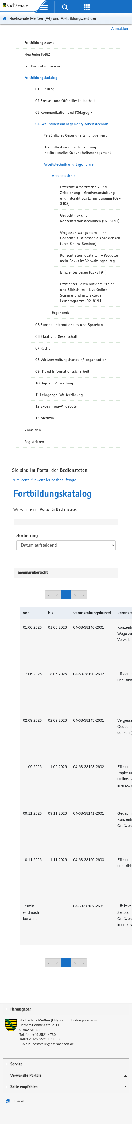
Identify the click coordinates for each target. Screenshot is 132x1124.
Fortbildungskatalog (40, 77)
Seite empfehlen (24, 1087)
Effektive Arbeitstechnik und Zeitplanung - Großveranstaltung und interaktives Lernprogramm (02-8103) (90, 195)
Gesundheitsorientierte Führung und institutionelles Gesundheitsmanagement (77, 150)
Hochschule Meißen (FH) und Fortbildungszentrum (52, 18)
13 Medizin (44, 418)
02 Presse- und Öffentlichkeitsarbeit (65, 100)
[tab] (66, 1009)
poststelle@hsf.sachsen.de (53, 1044)
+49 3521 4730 (44, 1035)
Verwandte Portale (25, 1076)
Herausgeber (20, 1009)
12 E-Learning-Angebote (56, 406)
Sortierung (27, 535)
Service (16, 1064)
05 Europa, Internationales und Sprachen (69, 324)
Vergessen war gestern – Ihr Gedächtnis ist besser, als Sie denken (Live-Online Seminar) (90, 238)
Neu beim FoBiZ (37, 54)
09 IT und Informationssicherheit (62, 371)
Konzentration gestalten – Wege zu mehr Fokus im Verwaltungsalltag (89, 258)
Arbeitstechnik (63, 175)
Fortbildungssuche (39, 42)
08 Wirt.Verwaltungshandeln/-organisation (71, 359)
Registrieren (34, 441)
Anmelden (119, 28)
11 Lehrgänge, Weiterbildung (59, 394)
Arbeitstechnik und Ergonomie (69, 164)
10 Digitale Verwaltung (54, 383)
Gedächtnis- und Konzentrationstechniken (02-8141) (89, 218)
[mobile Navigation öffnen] (44, 7)
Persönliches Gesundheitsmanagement (75, 135)
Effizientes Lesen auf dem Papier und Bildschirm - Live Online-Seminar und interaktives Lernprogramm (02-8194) (87, 292)
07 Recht (42, 348)
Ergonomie (61, 312)
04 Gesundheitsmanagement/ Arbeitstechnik (71, 123)
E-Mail (19, 1101)
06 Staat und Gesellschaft (56, 336)
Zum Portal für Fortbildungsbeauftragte (44, 480)
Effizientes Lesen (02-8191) (83, 272)
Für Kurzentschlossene (42, 66)
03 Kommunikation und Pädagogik (63, 112)
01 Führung (45, 89)
